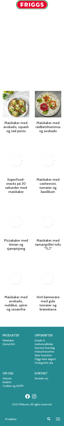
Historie (7, 378)
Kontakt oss (41, 378)
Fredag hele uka (44, 362)
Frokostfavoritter (44, 351)
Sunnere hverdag (45, 347)
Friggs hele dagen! (45, 359)
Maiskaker (8, 340)
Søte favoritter (43, 355)
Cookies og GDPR (13, 385)
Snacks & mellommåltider (44, 342)
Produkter (11, 419)
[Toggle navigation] (58, 419)
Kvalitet (7, 382)
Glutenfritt (9, 344)
